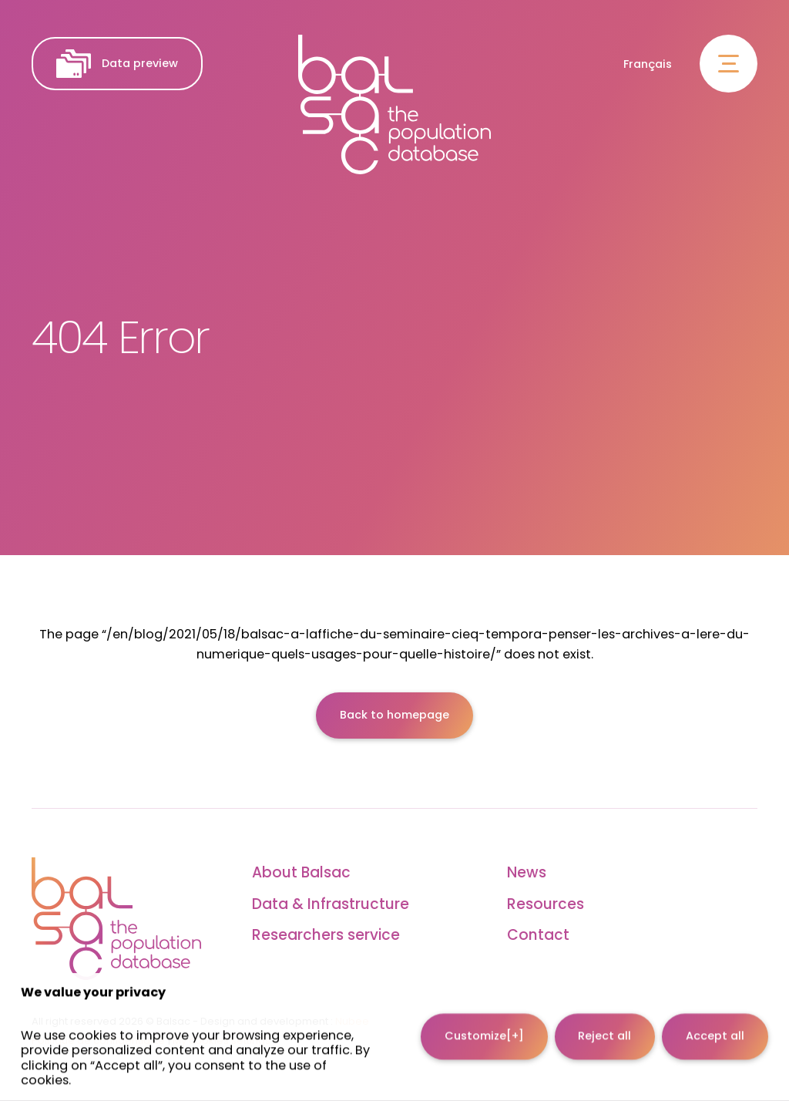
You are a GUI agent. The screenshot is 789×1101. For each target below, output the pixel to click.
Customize (484, 1026)
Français (647, 64)
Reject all (604, 1026)
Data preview (117, 63)
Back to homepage (394, 714)
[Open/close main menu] (728, 64)
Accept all (715, 1026)
